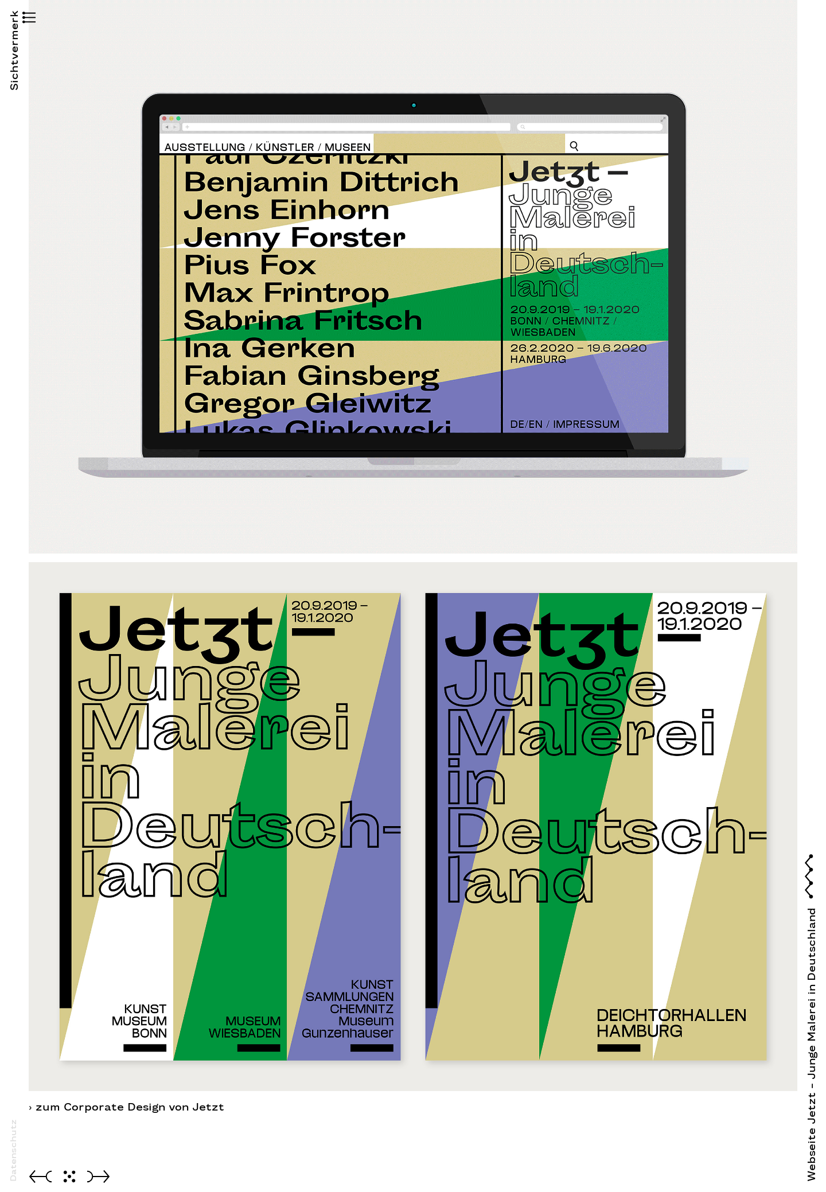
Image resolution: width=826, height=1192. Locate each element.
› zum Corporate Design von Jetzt (126, 1107)
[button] (14, 19)
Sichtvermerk (14, 71)
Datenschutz (13, 1150)
